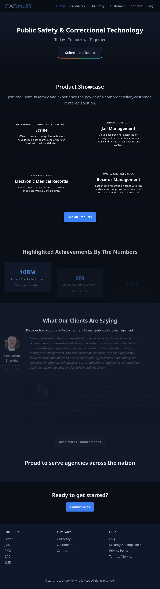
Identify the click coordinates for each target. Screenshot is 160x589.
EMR (8, 562)
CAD (8, 556)
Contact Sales (80, 506)
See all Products (80, 217)
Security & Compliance (125, 545)
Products (76, 6)
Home (60, 6)
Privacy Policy (118, 551)
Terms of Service (121, 556)
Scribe (9, 539)
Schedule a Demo (80, 52)
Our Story (97, 6)
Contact (136, 6)
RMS (8, 551)
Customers (117, 6)
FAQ (150, 6)
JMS (7, 545)
